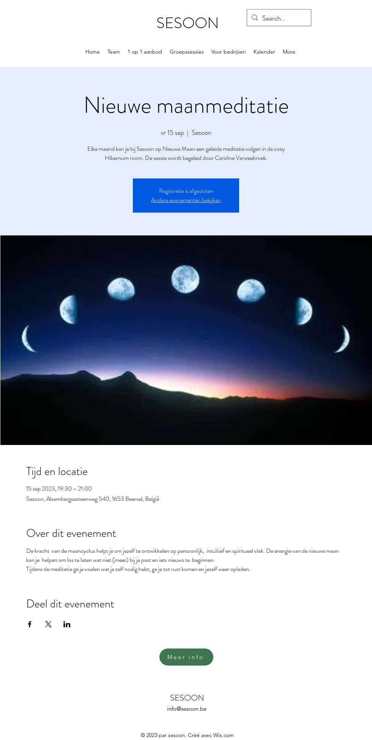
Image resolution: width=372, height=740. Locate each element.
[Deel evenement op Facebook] (29, 624)
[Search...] (278, 18)
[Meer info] (186, 657)
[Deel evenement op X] (48, 624)
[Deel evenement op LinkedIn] (67, 624)
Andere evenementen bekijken (186, 200)
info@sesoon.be (186, 708)
